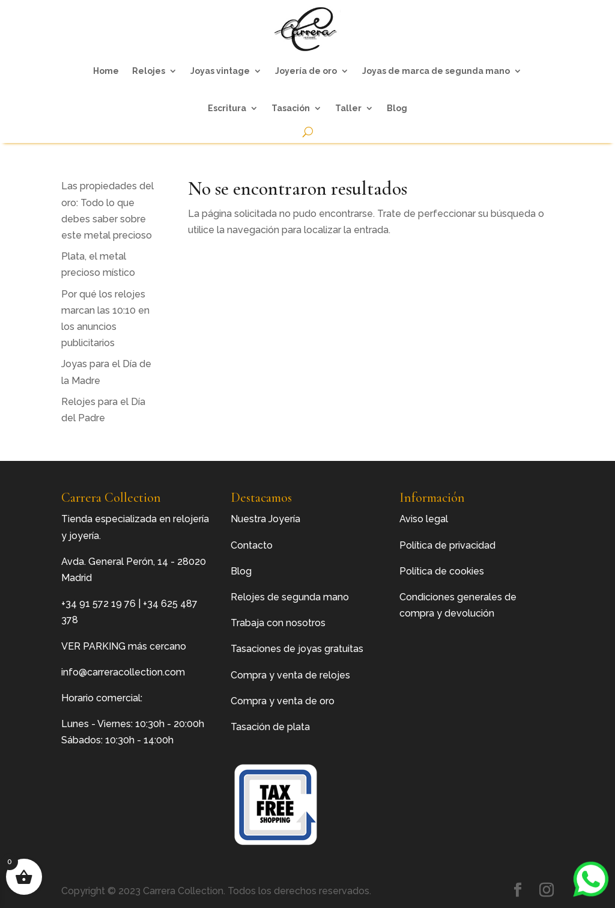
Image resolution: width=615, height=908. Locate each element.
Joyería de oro (306, 71)
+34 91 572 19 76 (98, 603)
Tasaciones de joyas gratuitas (297, 648)
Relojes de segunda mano (290, 597)
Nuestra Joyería (265, 519)
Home (106, 71)
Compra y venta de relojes (290, 675)
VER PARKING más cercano (123, 646)
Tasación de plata (270, 727)
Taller (348, 108)
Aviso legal (423, 519)
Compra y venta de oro (283, 701)
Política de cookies (441, 571)
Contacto (252, 545)
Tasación (290, 108)
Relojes (148, 71)
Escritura (227, 108)
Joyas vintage (220, 71)
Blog (397, 108)
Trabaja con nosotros (278, 623)
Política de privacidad (447, 545)
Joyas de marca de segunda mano (436, 71)
